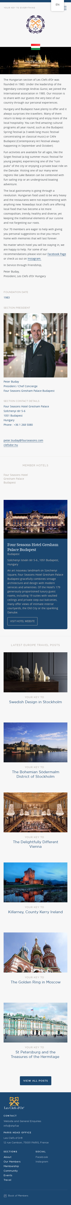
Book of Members (18, 1195)
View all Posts (35, 1080)
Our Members (12, 1161)
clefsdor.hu (11, 445)
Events (8, 1175)
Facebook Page (57, 254)
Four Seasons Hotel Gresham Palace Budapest (16, 478)
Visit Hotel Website (22, 621)
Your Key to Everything (19, 8)
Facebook (42, 1157)
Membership (11, 1166)
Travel (7, 1179)
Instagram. (34, 258)
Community (11, 1170)
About (7, 1157)
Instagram (42, 1161)
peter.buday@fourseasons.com (23, 440)
